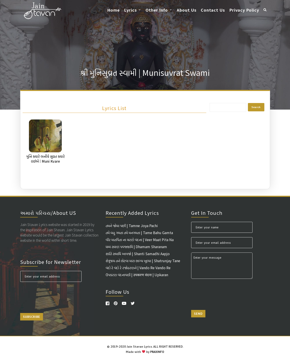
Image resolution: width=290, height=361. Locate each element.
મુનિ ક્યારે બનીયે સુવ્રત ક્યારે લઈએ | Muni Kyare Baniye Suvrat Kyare (45, 161)
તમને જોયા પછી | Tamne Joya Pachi (132, 225)
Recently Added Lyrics (132, 212)
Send (198, 314)
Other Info (157, 10)
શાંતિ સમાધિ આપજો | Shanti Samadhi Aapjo (138, 253)
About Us (186, 10)
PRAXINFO (157, 352)
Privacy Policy (244, 10)
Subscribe (31, 317)
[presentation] (53, 294)
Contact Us (213, 10)
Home (113, 10)
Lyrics (130, 10)
